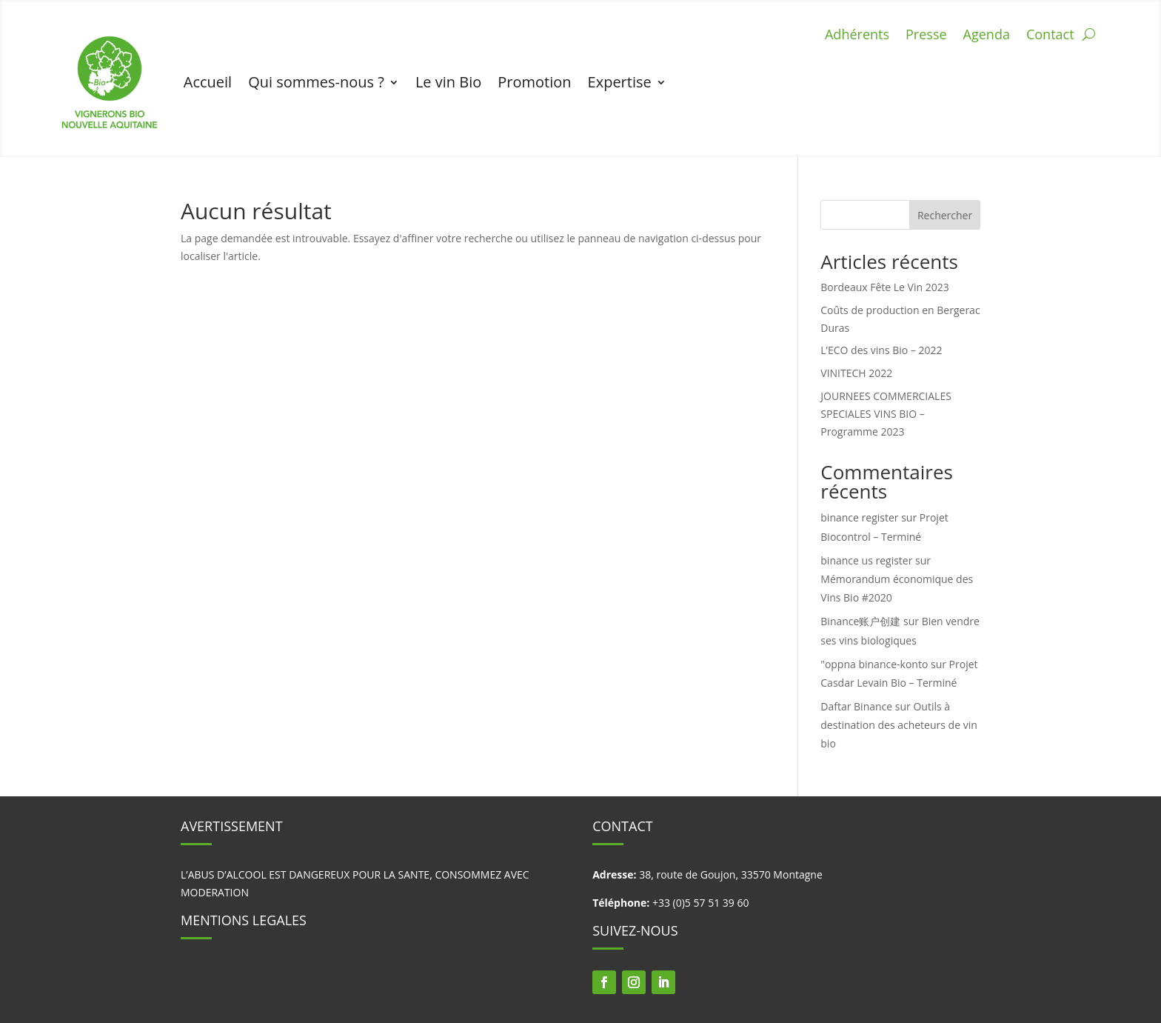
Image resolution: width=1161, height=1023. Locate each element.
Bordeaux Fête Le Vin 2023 (884, 287)
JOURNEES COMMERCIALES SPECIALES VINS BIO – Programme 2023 (885, 414)
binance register (859, 517)
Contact (1050, 36)
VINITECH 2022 (856, 373)
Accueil (208, 82)
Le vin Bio (448, 82)
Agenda (986, 36)
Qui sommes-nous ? (316, 82)
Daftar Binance (856, 706)
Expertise (620, 82)
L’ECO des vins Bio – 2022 (881, 350)
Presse (926, 36)
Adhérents (857, 36)
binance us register (866, 560)
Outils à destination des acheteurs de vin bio (898, 724)
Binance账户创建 (860, 621)
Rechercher (944, 215)
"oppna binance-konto (874, 664)
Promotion (534, 82)
